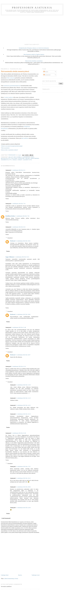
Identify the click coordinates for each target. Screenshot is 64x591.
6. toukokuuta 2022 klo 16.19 (23, 414)
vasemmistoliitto (6, 159)
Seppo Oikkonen (9, 257)
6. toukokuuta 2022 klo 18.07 (23, 354)
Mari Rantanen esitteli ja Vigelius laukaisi (34, 54)
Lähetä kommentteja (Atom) (11, 578)
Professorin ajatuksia (32, 7)
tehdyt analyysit (10, 78)
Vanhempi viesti (36, 575)
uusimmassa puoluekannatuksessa (12, 85)
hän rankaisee (25, 138)
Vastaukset (10, 238)
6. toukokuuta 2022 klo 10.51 (22, 257)
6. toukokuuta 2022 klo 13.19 (23, 398)
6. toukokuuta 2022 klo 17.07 (23, 466)
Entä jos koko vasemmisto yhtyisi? (9, 150)
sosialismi (21, 158)
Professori (12, 241)
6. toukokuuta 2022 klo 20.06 (23, 487)
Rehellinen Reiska (10, 216)
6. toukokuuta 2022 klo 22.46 (23, 507)
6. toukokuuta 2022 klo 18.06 (23, 314)
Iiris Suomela (17, 157)
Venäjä (14, 159)
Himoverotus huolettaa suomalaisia (33, 61)
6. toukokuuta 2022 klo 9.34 (18, 227)
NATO (32, 157)
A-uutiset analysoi (8, 97)
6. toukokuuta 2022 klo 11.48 (18, 327)
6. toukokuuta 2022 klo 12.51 (18, 366)
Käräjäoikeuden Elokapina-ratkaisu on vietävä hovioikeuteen (34, 48)
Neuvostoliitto (6, 158)
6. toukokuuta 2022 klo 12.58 (23, 385)
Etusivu (20, 575)
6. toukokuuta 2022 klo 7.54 (18, 203)
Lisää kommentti (6, 518)
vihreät (19, 159)
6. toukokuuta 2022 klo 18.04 (23, 241)
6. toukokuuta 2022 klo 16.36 (18, 433)
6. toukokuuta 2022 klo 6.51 (18, 170)
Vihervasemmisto (5, 148)
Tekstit (45, 71)
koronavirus (26, 157)
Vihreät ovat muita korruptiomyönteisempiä (11, 146)
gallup (10, 157)
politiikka (14, 158)
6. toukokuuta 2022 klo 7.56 (22, 216)
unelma (27, 158)
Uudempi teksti (4, 575)
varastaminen (34, 158)
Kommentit (46, 75)
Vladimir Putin (27, 159)
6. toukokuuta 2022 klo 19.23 (23, 478)
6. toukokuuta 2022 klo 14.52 (23, 405)
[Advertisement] (32, 29)
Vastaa (7, 198)
